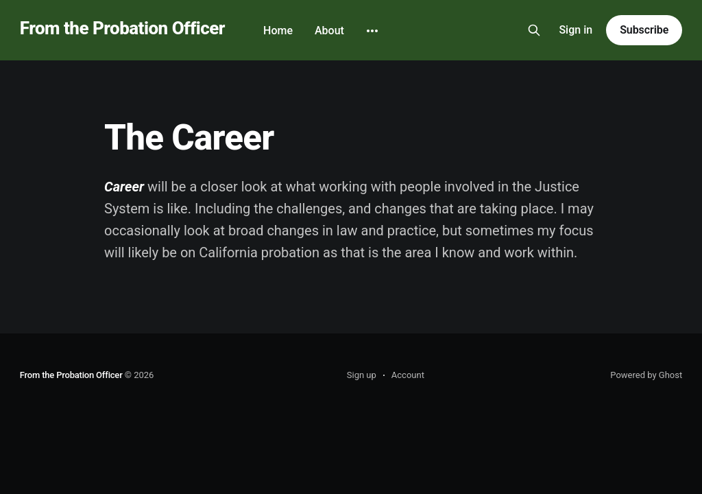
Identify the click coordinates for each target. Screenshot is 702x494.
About (329, 30)
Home (278, 30)
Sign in (575, 29)
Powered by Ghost (646, 375)
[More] (372, 31)
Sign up (361, 375)
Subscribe (644, 29)
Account (407, 375)
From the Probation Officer (122, 28)
